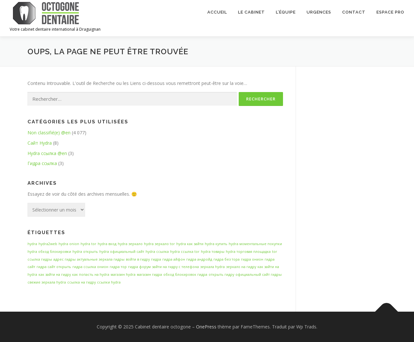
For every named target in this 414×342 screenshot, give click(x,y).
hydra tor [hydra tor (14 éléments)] (88, 244)
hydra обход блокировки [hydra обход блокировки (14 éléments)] (49, 251)
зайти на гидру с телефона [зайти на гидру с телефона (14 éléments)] (175, 266)
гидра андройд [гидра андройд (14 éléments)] (199, 259)
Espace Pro (390, 12)
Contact (353, 12)
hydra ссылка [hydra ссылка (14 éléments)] (157, 251)
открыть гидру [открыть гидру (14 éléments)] (221, 274)
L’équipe (286, 12)
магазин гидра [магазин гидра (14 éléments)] (149, 274)
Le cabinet (251, 12)
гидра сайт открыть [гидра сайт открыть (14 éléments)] (54, 266)
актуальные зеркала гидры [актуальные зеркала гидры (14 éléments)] (101, 259)
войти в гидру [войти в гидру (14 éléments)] (138, 259)
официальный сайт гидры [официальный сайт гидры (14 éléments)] (258, 274)
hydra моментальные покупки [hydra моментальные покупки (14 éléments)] (255, 244)
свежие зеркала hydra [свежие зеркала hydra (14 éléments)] (46, 282)
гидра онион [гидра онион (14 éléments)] (252, 259)
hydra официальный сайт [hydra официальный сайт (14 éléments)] (121, 251)
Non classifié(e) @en (49, 133)
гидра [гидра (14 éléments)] (156, 259)
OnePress (206, 327)
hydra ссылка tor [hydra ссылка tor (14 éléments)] (185, 251)
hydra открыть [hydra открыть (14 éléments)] (85, 251)
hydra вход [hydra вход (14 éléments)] (107, 244)
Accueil (217, 12)
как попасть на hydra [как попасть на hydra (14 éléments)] (90, 274)
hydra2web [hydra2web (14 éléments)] (47, 244)
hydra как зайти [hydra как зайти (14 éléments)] (189, 244)
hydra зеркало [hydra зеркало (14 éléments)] (130, 244)
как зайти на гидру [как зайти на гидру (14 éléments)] (54, 274)
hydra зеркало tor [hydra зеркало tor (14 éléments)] (159, 244)
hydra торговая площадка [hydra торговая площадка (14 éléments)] (248, 251)
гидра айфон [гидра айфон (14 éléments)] (173, 259)
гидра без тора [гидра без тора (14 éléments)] (226, 259)
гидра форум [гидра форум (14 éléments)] (139, 266)
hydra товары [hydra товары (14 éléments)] (212, 251)
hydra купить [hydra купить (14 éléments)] (216, 244)
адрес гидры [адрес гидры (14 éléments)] (64, 259)
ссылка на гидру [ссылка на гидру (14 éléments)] (81, 282)
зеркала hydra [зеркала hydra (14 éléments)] (212, 266)
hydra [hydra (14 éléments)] (32, 244)
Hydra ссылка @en (47, 153)
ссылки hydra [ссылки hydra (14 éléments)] (109, 282)
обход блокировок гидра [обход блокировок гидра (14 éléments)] (185, 274)
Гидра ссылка (42, 163)
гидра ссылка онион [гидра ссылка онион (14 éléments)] (90, 266)
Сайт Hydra (39, 143)
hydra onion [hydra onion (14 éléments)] (69, 244)
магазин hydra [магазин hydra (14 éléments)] (123, 274)
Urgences (319, 12)
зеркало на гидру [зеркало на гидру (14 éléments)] (241, 266)
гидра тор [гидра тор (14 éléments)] (118, 266)
